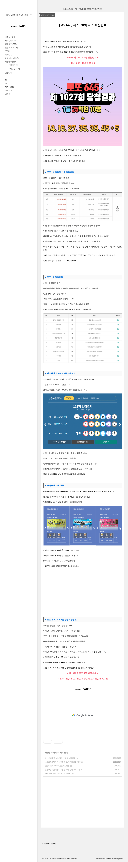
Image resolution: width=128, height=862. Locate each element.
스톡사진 (13, 65)
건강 (8, 72)
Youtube (67, 858)
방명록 (7, 94)
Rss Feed (45, 858)
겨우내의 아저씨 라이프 (19, 15)
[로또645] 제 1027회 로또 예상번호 (57, 766)
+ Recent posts (49, 843)
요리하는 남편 (11, 58)
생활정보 (10, 44)
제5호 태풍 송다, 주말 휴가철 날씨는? (58, 773)
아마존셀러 (14, 69)
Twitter (54, 858)
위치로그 (8, 90)
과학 (8, 54)
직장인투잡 (10, 61)
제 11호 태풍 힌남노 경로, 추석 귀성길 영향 (60, 758)
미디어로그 (9, 87)
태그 (6, 83)
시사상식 (10, 40)
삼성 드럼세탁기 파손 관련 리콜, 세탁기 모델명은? (62, 762)
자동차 (10, 37)
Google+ (74, 858)
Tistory (107, 858)
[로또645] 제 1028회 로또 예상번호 (82, 8)
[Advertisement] (82, 592)
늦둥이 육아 (11, 47)
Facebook (60, 858)
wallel (121, 858)
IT (7, 51)
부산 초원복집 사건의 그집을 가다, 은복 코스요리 (62, 770)
